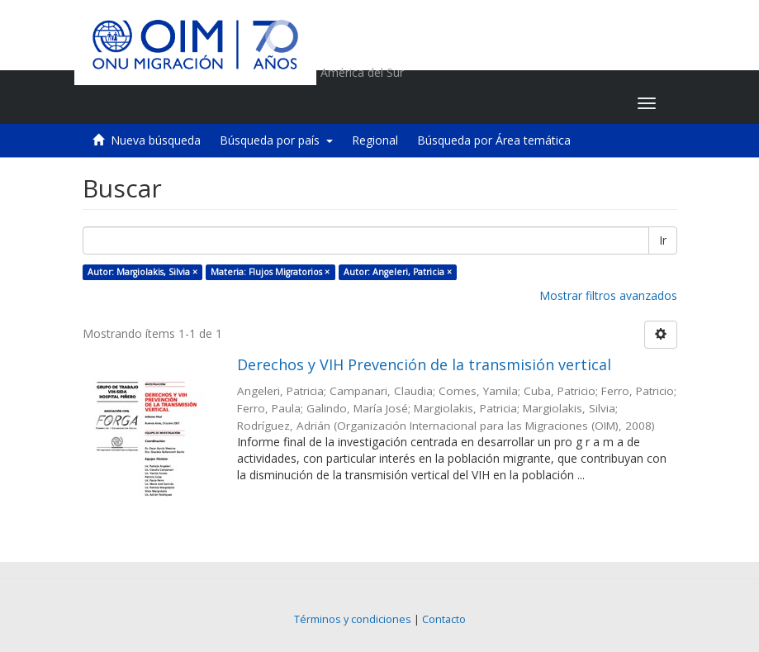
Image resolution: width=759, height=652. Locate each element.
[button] (521, 103)
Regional (375, 140)
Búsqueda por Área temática (494, 140)
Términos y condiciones (352, 619)
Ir (662, 240)
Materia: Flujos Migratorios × (270, 272)
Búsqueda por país (276, 140)
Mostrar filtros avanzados (608, 295)
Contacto (444, 619)
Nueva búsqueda (156, 140)
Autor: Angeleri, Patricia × (398, 272)
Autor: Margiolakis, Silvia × (142, 272)
